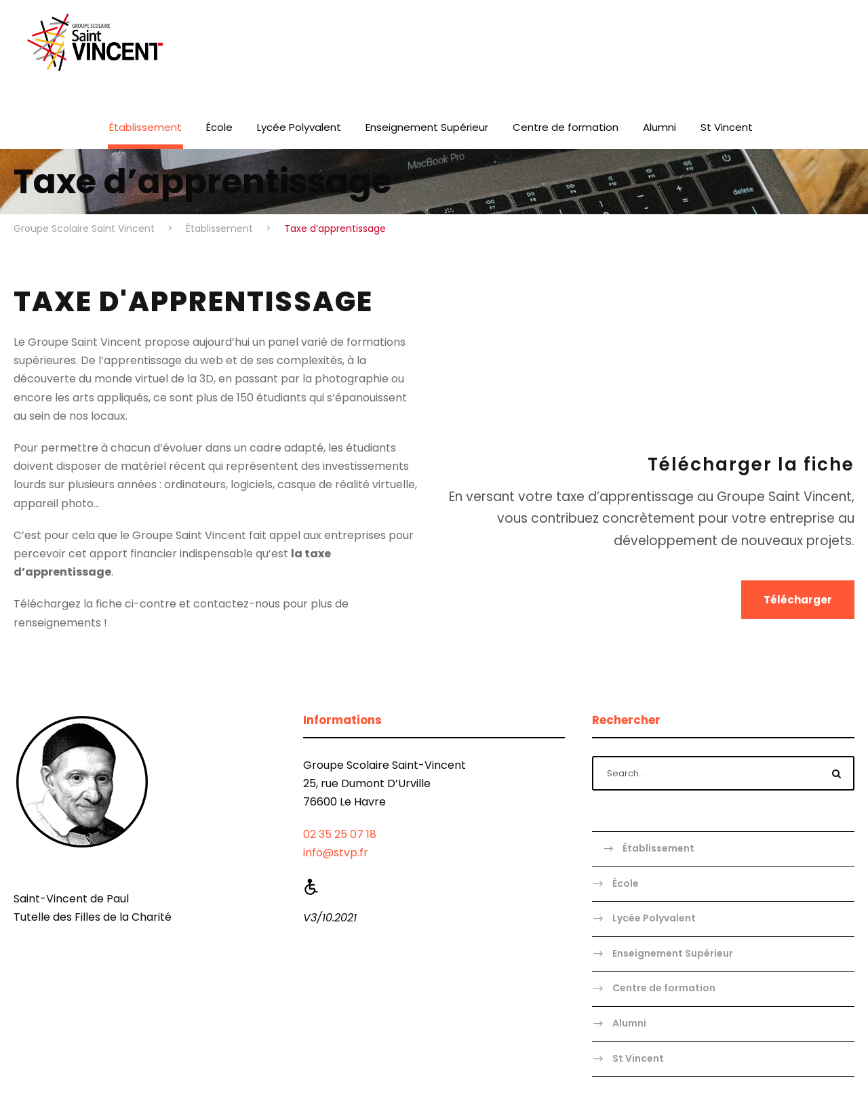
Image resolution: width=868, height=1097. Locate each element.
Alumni (659, 127)
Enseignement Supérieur (427, 127)
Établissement (145, 127)
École (219, 127)
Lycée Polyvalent (299, 127)
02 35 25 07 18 (339, 834)
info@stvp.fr (335, 852)
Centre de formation (565, 127)
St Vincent (727, 127)
